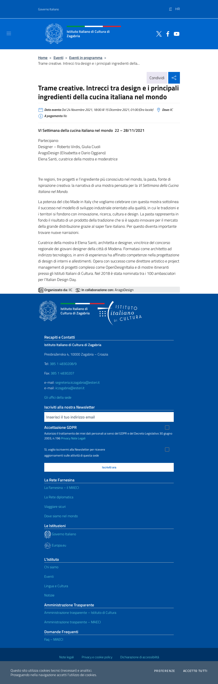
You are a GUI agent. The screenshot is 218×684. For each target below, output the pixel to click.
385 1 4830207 (62, 373)
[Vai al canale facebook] (166, 33)
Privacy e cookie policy (97, 657)
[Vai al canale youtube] (175, 33)
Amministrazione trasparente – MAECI (72, 622)
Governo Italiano (48, 9)
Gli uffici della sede (57, 397)
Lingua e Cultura (56, 586)
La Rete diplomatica (58, 497)
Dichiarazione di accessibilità (139, 657)
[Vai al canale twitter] (157, 33)
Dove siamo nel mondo (61, 516)
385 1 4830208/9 (63, 363)
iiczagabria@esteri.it (70, 388)
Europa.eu (55, 545)
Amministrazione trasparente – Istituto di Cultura (80, 612)
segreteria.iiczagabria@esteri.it (77, 382)
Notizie (49, 595)
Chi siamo (51, 567)
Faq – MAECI (53, 639)
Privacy (65, 438)
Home (43, 57)
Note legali (66, 657)
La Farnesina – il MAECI (61, 487)
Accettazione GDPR (60, 427)
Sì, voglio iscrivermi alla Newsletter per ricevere (74, 449)
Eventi (58, 57)
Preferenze (164, 670)
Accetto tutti (195, 670)
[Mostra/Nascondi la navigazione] (8, 33)
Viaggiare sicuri (55, 506)
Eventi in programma (85, 57)
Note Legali (78, 438)
